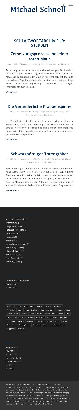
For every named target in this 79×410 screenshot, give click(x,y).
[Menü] (69, 5)
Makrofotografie (52, 112)
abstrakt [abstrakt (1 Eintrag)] (18, 306)
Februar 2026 (12, 347)
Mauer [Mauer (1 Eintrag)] (17, 317)
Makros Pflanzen (13, 251)
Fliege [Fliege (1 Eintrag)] (42, 310)
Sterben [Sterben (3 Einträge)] (57, 321)
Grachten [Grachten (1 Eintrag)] (24, 314)
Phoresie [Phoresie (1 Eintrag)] (63, 317)
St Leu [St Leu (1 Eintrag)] (65, 321)
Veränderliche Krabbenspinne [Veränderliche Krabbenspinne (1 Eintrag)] (54, 325)
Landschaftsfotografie (16, 244)
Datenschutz (11, 287)
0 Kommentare (25, 64)
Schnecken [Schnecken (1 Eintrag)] (31, 321)
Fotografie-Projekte (15, 229)
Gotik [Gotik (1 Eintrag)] (16, 314)
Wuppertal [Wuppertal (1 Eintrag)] (10, 329)
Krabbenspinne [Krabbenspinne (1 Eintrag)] (57, 314)
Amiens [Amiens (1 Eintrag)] (48, 306)
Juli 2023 (10, 365)
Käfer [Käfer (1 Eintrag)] (67, 314)
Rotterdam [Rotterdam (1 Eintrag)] (11, 321)
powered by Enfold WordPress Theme (39, 404)
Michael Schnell (67, 64)
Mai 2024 (10, 351)
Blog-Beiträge (40, 64)
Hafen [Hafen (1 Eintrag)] (32, 314)
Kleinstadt (10, 240)
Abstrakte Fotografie (15, 219)
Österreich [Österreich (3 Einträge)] (21, 329)
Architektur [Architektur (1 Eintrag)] (11, 310)
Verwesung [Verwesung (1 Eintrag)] (37, 325)
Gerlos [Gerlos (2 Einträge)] (9, 314)
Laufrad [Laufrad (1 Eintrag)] (9, 317)
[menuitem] (63, 5)
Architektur (11, 222)
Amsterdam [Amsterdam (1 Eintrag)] (58, 306)
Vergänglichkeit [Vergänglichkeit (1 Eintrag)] (24, 325)
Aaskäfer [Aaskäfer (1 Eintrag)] (10, 306)
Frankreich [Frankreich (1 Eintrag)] (50, 310)
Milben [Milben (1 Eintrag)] (30, 317)
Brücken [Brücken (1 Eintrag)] (34, 310)
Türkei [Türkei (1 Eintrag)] (14, 325)
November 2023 (13, 358)
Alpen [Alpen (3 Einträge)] (26, 306)
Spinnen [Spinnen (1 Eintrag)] (49, 321)
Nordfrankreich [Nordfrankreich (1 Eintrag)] (52, 317)
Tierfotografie (51, 64)
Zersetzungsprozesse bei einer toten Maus (39, 56)
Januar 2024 (11, 354)
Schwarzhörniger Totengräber (39, 154)
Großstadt (10, 233)
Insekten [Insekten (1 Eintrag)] (40, 314)
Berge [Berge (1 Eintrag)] (27, 310)
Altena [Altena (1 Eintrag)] (32, 306)
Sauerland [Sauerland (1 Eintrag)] (20, 321)
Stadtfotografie (13, 258)
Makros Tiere (64, 112)
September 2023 (13, 361)
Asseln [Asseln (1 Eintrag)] (20, 310)
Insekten (48, 159)
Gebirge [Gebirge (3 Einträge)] (67, 310)
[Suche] (63, 5)
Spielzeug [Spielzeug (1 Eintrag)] (40, 321)
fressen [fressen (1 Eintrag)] (59, 310)
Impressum (11, 284)
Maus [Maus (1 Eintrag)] (24, 317)
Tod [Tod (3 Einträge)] (8, 325)
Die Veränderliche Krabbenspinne (40, 106)
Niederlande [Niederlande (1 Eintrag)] (40, 317)
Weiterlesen (13, 92)
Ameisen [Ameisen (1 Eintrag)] (40, 306)
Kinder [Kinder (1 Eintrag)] (47, 314)
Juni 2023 (10, 368)
